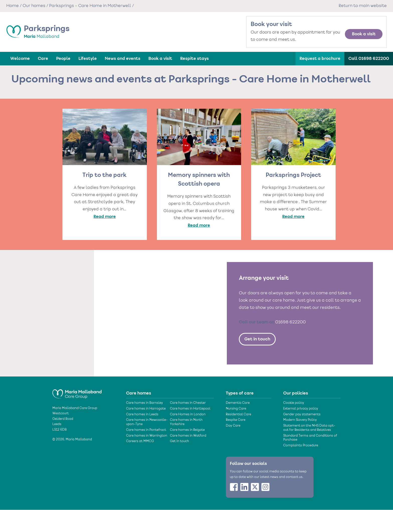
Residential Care (238, 414)
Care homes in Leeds (142, 414)
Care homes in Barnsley (144, 403)
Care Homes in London (188, 414)
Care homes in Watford (188, 435)
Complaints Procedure (300, 445)
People (63, 59)
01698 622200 (290, 322)
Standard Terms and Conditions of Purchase (310, 438)
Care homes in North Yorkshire (186, 422)
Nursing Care (236, 408)
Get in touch (257, 339)
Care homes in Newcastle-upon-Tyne (146, 422)
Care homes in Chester (188, 403)
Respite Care (235, 420)
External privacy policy (300, 408)
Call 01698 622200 (368, 59)
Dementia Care (238, 403)
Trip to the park (104, 175)
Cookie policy (293, 403)
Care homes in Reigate (187, 430)
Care (43, 59)
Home (12, 6)
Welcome (20, 59)
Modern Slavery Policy (300, 420)
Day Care (233, 425)
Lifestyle (87, 59)
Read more (104, 217)
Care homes (138, 393)
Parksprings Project (293, 175)
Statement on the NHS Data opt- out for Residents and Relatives (309, 428)
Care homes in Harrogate (146, 408)
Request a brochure (320, 59)
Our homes (34, 6)
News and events (122, 59)
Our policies (295, 393)
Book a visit (364, 34)
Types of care (240, 393)
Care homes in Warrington (146, 435)
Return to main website (363, 6)
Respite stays (194, 59)
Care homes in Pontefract (146, 430)
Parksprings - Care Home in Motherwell (90, 6)
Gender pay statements (302, 414)
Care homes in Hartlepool (190, 408)
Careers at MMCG (140, 441)
